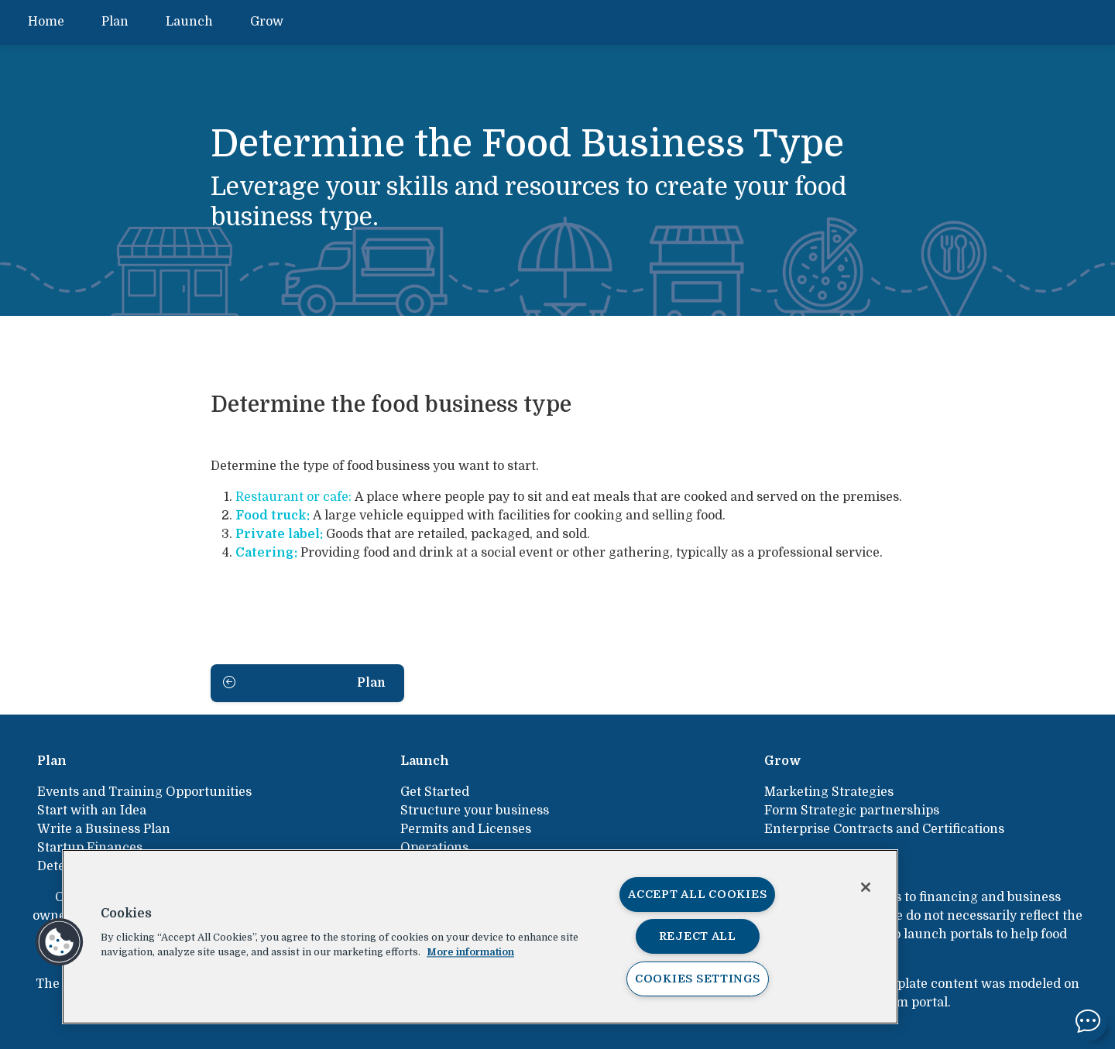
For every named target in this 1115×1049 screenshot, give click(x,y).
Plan (115, 22)
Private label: (279, 534)
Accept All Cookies (697, 894)
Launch (189, 22)
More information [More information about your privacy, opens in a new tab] (470, 952)
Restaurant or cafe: (293, 497)
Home (46, 22)
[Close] (866, 887)
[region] (480, 936)
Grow (266, 22)
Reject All (697, 936)
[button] (59, 942)
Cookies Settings (697, 978)
